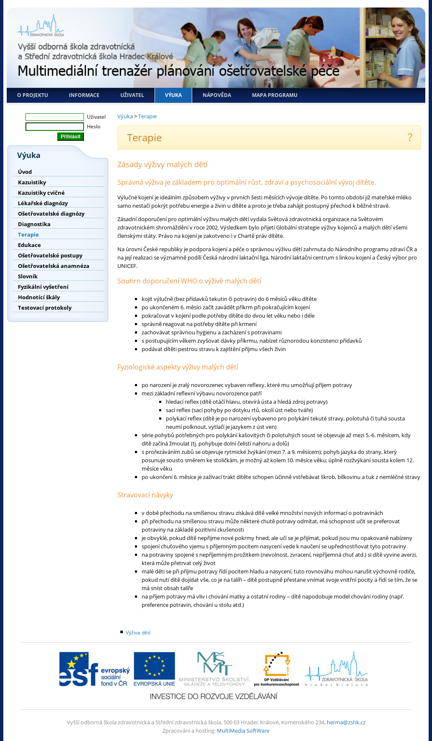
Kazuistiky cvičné (41, 192)
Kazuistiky (32, 182)
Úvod (25, 172)
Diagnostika (34, 224)
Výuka (173, 95)
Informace (84, 95)
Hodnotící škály (39, 297)
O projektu (32, 95)
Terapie (28, 234)
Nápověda (217, 95)
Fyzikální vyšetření (43, 286)
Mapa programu (274, 95)
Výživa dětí (138, 632)
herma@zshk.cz (346, 722)
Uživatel (132, 95)
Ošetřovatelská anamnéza (53, 266)
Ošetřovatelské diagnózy (51, 213)
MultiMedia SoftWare (243, 730)
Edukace (29, 245)
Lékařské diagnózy (43, 203)
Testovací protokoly (44, 307)
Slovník (28, 276)
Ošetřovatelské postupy (50, 255)
